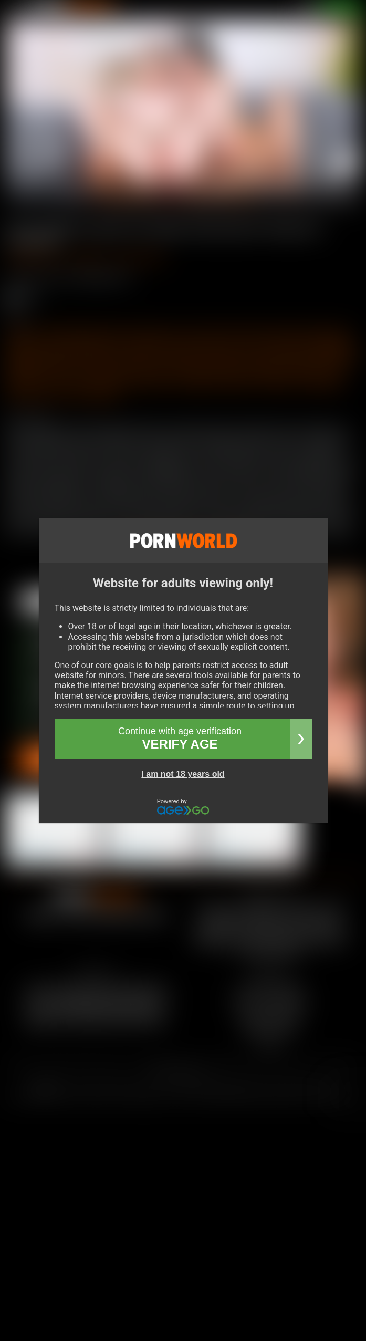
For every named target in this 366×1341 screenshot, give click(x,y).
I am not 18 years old (182, 774)
